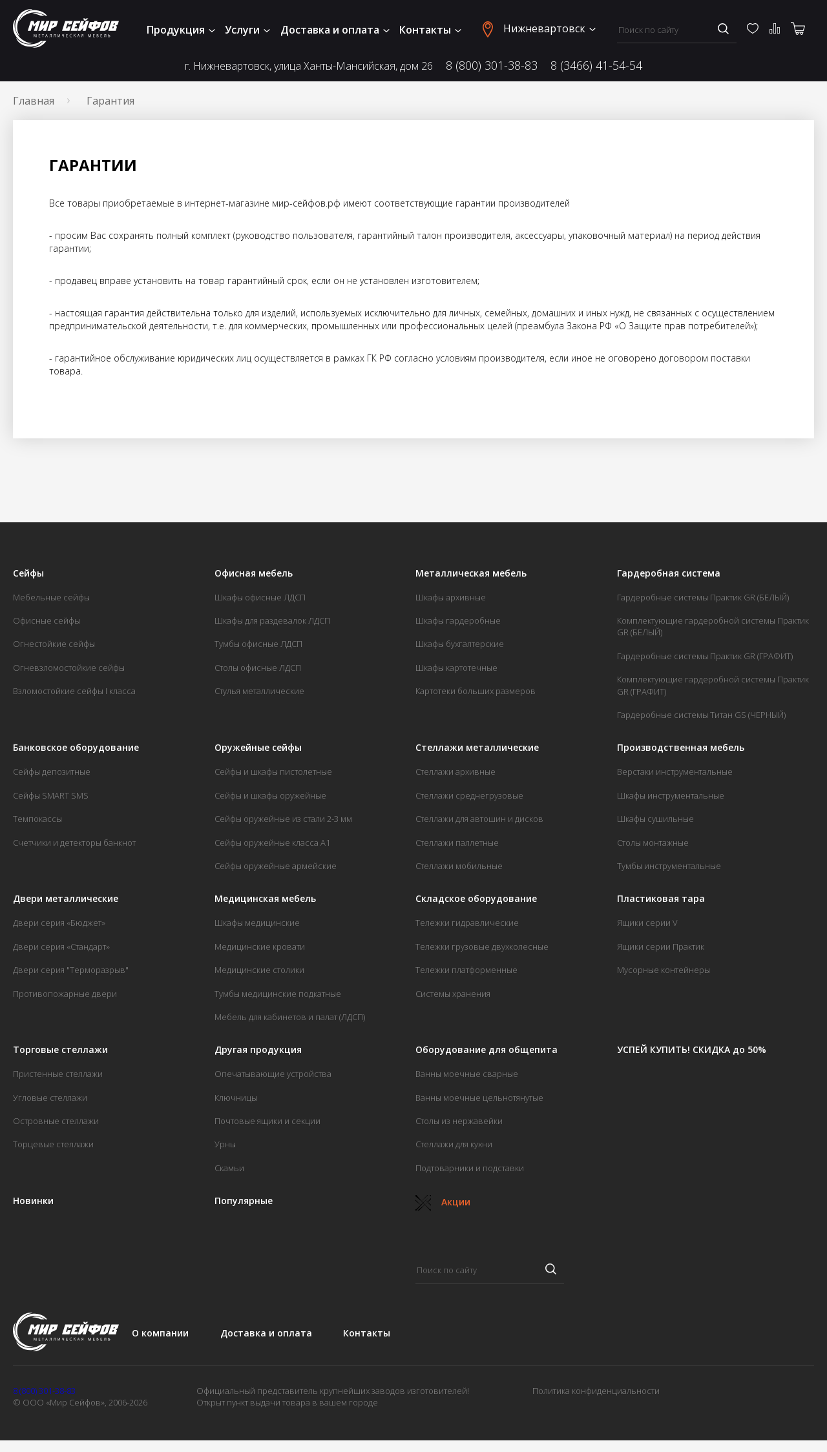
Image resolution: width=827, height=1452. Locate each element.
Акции (442, 1202)
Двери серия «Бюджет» (59, 922)
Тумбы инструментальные (669, 866)
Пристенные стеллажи (58, 1073)
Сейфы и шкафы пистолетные (273, 771)
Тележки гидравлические (467, 922)
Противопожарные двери (65, 993)
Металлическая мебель (471, 573)
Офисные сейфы (46, 620)
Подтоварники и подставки (469, 1168)
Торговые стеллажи (60, 1050)
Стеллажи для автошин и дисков (479, 818)
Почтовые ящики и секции (267, 1121)
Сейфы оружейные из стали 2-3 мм (283, 818)
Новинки (33, 1201)
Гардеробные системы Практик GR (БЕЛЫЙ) (703, 597)
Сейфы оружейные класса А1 (272, 842)
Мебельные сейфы (51, 597)
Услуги (247, 30)
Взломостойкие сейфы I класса (74, 691)
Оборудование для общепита (486, 1050)
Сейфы (28, 573)
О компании (160, 1333)
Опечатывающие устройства (273, 1073)
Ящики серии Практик (660, 946)
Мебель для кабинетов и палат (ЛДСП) (290, 1017)
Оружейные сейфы (258, 747)
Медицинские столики (259, 970)
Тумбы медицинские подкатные (278, 993)
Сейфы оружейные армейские (276, 866)
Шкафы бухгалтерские (459, 643)
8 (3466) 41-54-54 (596, 65)
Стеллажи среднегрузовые (469, 795)
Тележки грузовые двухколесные (482, 946)
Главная (33, 101)
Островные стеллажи (56, 1121)
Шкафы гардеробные (458, 620)
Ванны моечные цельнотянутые (479, 1097)
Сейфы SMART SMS (51, 795)
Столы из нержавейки (459, 1121)
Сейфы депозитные (51, 771)
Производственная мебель (680, 747)
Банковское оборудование (76, 747)
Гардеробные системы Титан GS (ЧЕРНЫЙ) (701, 715)
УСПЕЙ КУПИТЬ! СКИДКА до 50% (691, 1050)
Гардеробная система (668, 573)
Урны (225, 1144)
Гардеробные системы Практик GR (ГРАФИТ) (705, 656)
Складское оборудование (476, 899)
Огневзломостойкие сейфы (69, 667)
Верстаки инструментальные (675, 771)
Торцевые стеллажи (53, 1144)
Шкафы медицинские (257, 922)
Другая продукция (258, 1050)
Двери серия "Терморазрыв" (71, 970)
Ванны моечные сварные (466, 1073)
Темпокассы (37, 818)
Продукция (181, 30)
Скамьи (229, 1168)
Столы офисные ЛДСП (258, 667)
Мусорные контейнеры (663, 970)
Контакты (430, 30)
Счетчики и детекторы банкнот (74, 842)
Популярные (244, 1201)
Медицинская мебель (265, 899)
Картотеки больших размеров (475, 691)
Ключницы (236, 1097)
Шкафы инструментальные (670, 795)
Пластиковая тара (661, 899)
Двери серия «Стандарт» (61, 946)
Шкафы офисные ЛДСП (260, 597)
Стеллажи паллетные (457, 842)
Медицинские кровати (260, 946)
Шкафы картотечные (456, 667)
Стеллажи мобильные (459, 866)
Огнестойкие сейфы (54, 643)
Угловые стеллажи (50, 1097)
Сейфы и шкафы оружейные (270, 795)
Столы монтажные (653, 842)
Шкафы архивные (450, 597)
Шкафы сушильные (655, 818)
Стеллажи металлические (477, 747)
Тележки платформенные (466, 970)
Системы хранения (452, 993)
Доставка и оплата (335, 30)
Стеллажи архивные (455, 771)
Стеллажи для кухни (453, 1144)
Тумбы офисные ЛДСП (258, 643)
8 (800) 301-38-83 (492, 65)
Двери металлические (65, 899)
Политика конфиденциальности (596, 1390)
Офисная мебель (254, 573)
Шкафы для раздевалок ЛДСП (272, 620)
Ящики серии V (647, 922)
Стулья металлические (259, 691)
